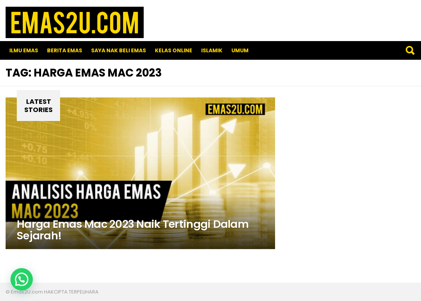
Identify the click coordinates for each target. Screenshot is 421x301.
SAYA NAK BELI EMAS (118, 50)
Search (409, 50)
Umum (240, 50)
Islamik (211, 50)
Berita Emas (64, 50)
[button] (21, 279)
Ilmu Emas (23, 50)
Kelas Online (173, 50)
